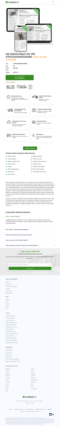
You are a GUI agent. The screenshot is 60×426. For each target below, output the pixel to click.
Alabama (8, 368)
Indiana (32, 368)
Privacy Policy (29, 409)
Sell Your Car (9, 352)
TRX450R (11, 59)
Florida (7, 380)
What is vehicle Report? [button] (13, 216)
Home (10, 409)
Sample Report (9, 293)
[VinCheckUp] (12, 2)
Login (7, 301)
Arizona (7, 371)
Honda (43, 56)
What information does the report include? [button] (19, 235)
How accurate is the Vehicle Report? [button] (17, 240)
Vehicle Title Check (10, 320)
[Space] (29, 396)
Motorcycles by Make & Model (13, 361)
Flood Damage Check (11, 331)
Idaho (7, 388)
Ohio (32, 384)
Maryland (33, 377)
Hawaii (7, 384)
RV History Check (10, 329)
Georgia (7, 382)
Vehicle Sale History (10, 315)
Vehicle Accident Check (11, 322)
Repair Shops (9, 356)
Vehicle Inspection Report (12, 333)
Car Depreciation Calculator (12, 342)
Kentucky (33, 373)
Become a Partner (40, 409)
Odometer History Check (11, 327)
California (8, 375)
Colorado (8, 377)
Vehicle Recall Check (10, 318)
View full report (30, 148)
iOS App (7, 288)
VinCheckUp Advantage (11, 286)
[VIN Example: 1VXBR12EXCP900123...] (30, 264)
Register (8, 299)
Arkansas (8, 373)
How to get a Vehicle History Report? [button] (17, 229)
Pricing (7, 303)
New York (33, 382)
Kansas (32, 371)
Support (7, 306)
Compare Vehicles (10, 335)
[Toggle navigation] (53, 2)
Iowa (7, 391)
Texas (32, 386)
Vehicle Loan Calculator (11, 338)
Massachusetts (34, 380)
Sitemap (49, 409)
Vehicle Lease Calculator (11, 340)
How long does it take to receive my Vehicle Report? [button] (22, 245)
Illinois (7, 386)
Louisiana (33, 375)
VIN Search (12, 82)
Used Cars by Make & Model (12, 359)
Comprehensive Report (45, 198)
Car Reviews (8, 354)
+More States (34, 388)
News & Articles (9, 350)
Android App (8, 290)
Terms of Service (18, 409)
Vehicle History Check (11, 324)
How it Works (9, 284)
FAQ (7, 308)
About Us (8, 281)
